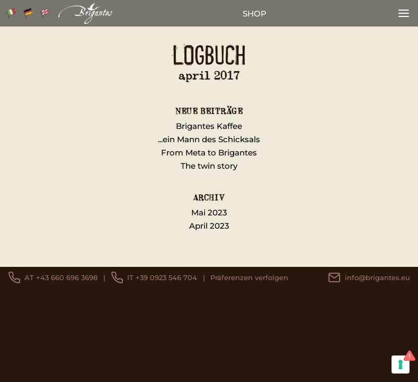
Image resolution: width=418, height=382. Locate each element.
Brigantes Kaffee (209, 126)
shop (254, 13)
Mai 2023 (209, 212)
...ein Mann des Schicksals (209, 139)
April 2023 (209, 226)
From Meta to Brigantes (209, 152)
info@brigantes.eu (369, 277)
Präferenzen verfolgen (249, 277)
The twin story (209, 166)
